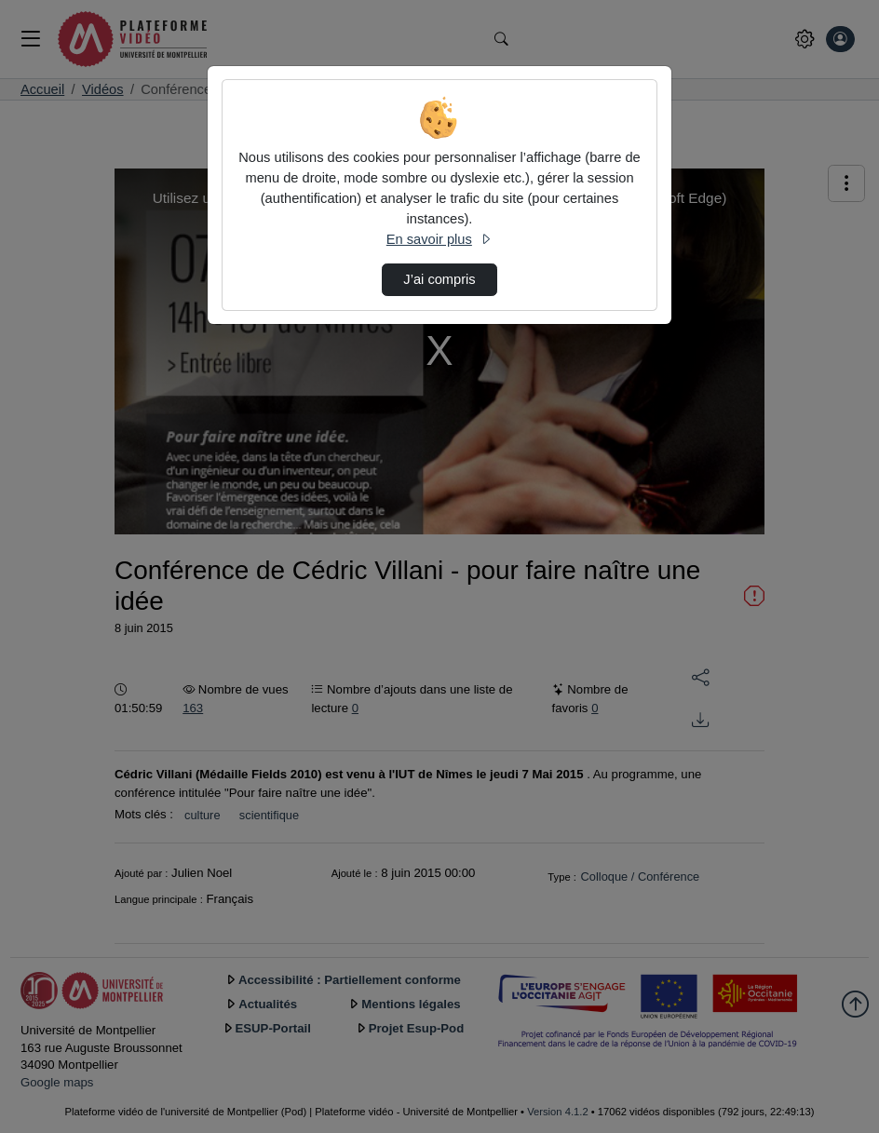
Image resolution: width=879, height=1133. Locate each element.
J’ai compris (439, 279)
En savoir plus (439, 239)
